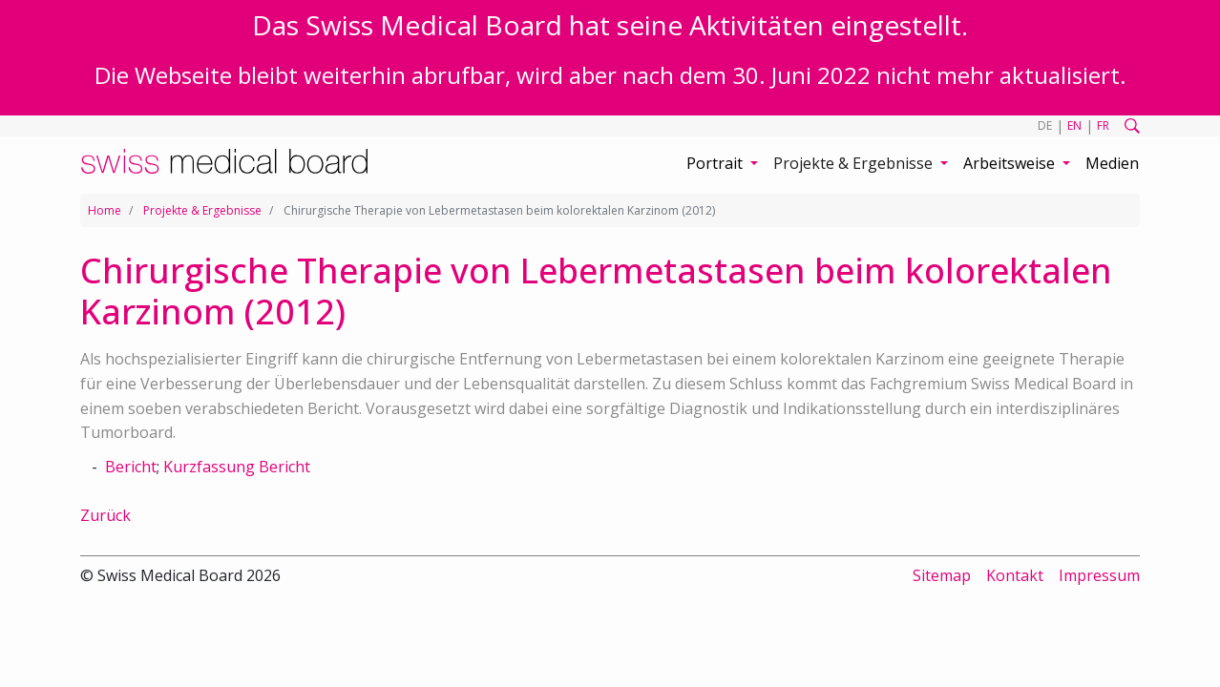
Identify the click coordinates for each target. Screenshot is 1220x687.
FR (1103, 125)
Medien (1112, 163)
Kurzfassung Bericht (236, 466)
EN (1074, 125)
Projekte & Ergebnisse (202, 210)
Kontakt (1014, 575)
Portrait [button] (716, 163)
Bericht (131, 466)
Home (104, 210)
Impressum (1099, 575)
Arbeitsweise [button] (1011, 163)
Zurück (105, 515)
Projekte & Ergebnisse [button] (854, 163)
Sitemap (942, 575)
